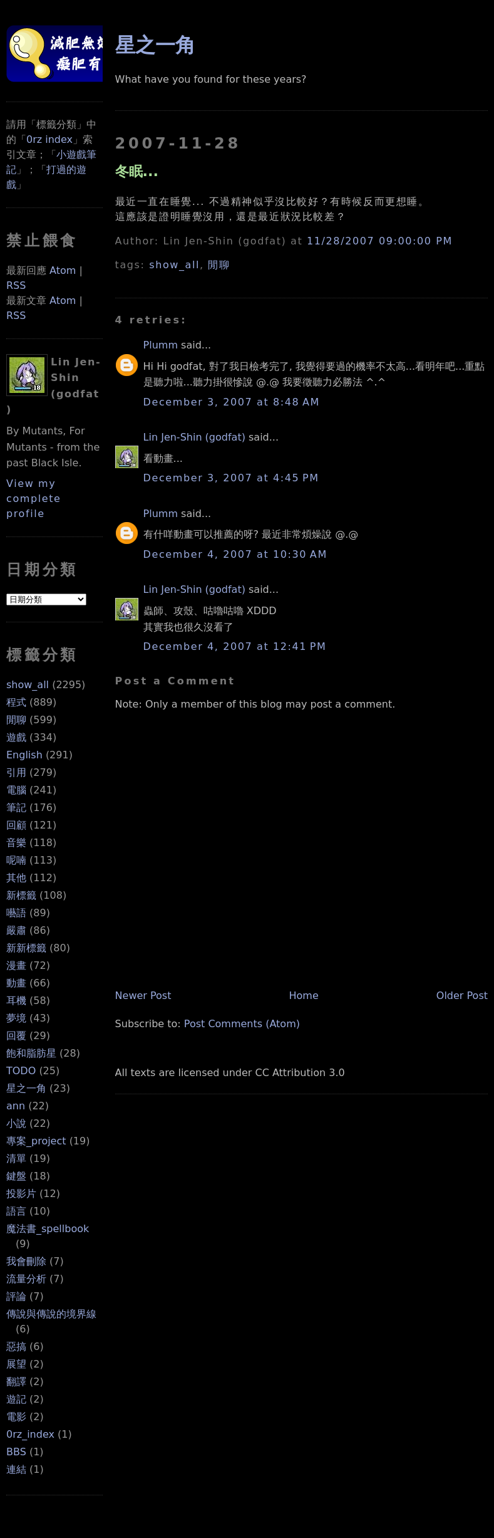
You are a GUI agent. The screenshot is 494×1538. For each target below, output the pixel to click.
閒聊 (16, 720)
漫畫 (16, 965)
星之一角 (26, 1088)
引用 (16, 772)
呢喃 (16, 860)
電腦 (16, 790)
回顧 (16, 825)
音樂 (16, 843)
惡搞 (16, 1346)
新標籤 (21, 895)
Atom (62, 270)
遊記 (16, 1399)
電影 (16, 1417)
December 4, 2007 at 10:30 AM (235, 554)
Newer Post (143, 996)
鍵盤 (16, 1176)
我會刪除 (26, 1261)
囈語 (16, 913)
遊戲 (16, 737)
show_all (27, 685)
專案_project (36, 1141)
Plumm (160, 345)
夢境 (16, 1018)
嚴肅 (16, 930)
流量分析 (26, 1279)
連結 (16, 1469)
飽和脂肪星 (31, 1053)
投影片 (21, 1194)
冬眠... (137, 171)
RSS (16, 285)
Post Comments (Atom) (242, 1024)
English (24, 755)
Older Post (462, 996)
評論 (16, 1296)
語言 (16, 1211)
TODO (21, 1071)
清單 (16, 1158)
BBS (16, 1452)
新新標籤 (26, 948)
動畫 (16, 983)
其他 (16, 878)
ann (15, 1106)
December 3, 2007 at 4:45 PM (231, 478)
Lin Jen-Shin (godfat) (194, 437)
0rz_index (30, 1434)
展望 (16, 1364)
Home (304, 996)
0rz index (49, 139)
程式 (16, 702)
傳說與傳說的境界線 (51, 1314)
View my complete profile (33, 499)
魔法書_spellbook (47, 1229)
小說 (16, 1123)
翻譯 (16, 1382)
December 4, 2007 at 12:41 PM (235, 646)
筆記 (16, 807)
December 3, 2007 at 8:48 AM (231, 402)
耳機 (16, 1001)
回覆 (16, 1036)
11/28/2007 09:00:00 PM (380, 241)
